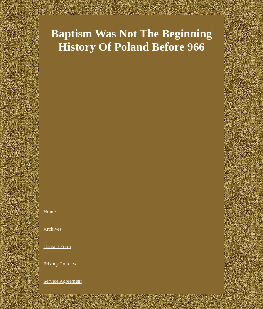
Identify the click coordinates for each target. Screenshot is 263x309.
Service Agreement (63, 281)
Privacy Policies (60, 264)
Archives (53, 229)
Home (50, 211)
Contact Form (57, 246)
